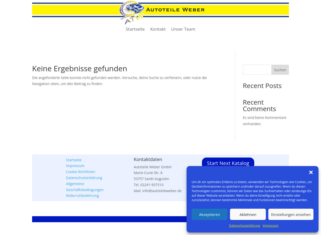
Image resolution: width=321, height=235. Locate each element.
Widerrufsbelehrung (82, 195)
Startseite (135, 29)
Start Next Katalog (228, 163)
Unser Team (183, 29)
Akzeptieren (209, 214)
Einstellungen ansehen (291, 214)
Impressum (270, 225)
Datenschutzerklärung (244, 225)
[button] (310, 172)
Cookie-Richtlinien (80, 171)
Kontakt (158, 29)
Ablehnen (247, 214)
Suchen (280, 69)
